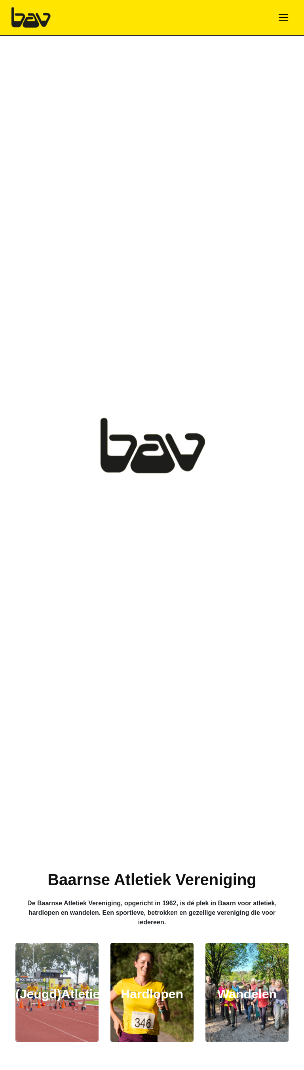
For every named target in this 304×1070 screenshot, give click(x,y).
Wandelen (247, 994)
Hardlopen (152, 994)
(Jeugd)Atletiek (61, 994)
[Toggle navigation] (283, 17)
